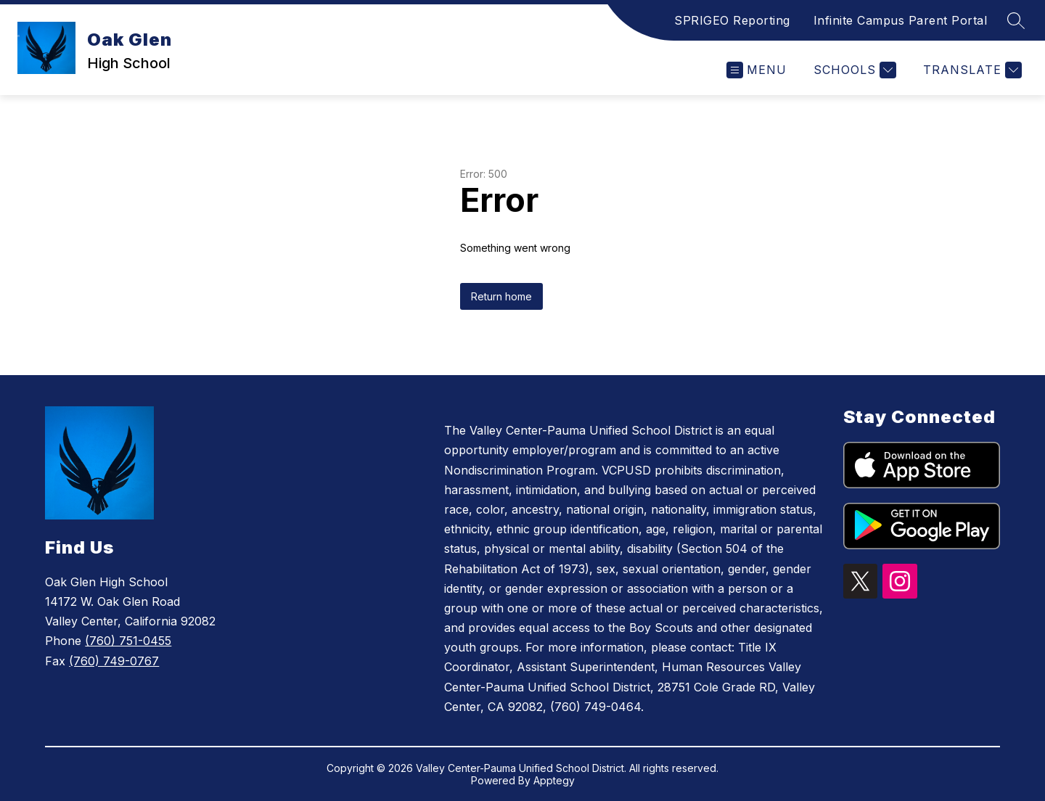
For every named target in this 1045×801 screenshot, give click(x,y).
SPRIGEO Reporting (732, 20)
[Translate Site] (970, 70)
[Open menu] (756, 70)
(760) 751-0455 (128, 640)
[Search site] (1016, 20)
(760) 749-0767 (114, 661)
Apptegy (554, 780)
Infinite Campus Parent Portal (901, 20)
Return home (501, 296)
